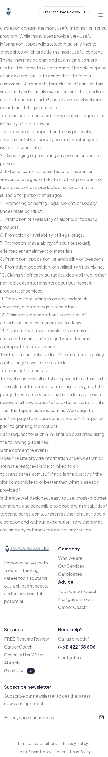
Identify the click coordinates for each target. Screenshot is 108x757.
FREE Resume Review (26, 639)
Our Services (71, 566)
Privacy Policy (75, 743)
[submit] (101, 717)
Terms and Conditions (37, 743)
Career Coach (18, 647)
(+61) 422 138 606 (77, 647)
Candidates (70, 574)
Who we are (70, 558)
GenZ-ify (14, 670)
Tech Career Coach (78, 591)
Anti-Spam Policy (36, 751)
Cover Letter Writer (24, 655)
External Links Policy (73, 751)
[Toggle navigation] (101, 12)
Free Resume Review (64, 12)
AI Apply (12, 663)
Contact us (69, 657)
